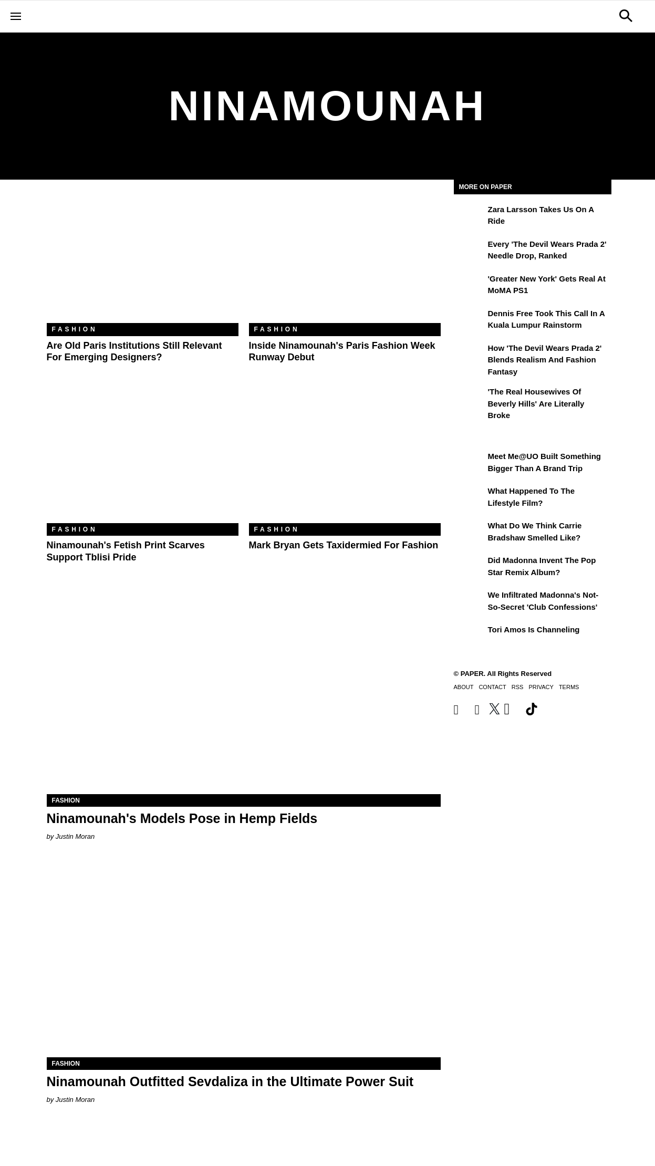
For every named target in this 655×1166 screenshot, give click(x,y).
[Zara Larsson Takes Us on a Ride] (469, 217)
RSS (518, 687)
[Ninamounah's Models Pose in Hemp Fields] (244, 695)
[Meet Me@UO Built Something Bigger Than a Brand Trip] (469, 464)
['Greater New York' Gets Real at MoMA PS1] (469, 286)
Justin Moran (75, 836)
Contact (492, 687)
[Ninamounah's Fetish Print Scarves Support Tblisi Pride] (142, 459)
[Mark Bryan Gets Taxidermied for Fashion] (345, 459)
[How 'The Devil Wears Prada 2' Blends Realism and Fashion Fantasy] (469, 355)
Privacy (540, 687)
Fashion (75, 329)
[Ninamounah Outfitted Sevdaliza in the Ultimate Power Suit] (244, 958)
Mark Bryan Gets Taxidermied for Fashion (344, 545)
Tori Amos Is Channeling (534, 629)
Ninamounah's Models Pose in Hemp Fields (182, 818)
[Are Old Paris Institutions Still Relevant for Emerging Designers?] (142, 259)
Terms (569, 687)
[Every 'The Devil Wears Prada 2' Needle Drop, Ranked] (469, 251)
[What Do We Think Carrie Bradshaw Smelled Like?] (469, 533)
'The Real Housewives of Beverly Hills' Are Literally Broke (536, 403)
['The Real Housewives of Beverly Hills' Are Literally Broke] (469, 399)
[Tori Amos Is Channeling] (469, 637)
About (464, 687)
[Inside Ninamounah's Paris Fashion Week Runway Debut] (345, 259)
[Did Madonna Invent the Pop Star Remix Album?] (469, 568)
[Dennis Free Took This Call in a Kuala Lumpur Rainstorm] (469, 321)
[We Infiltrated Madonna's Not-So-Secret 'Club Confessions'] (469, 602)
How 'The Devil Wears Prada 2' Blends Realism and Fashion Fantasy (545, 359)
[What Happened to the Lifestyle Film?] (469, 498)
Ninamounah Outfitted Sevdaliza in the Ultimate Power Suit (230, 1081)
